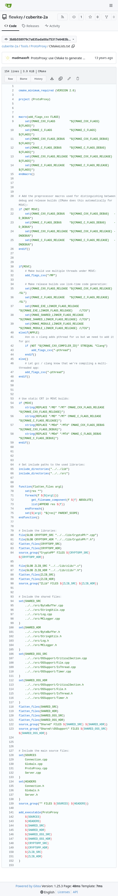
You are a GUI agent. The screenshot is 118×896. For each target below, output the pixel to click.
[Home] (8, 5)
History (38, 78)
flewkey (16, 17)
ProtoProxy (39, 46)
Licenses (64, 892)
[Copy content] (60, 79)
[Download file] (51, 79)
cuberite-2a (37, 17)
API (75, 892)
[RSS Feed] (62, 17)
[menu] (47, 892)
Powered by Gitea (28, 886)
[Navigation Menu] (111, 5)
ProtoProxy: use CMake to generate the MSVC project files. (73, 58)
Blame (23, 78)
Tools (24, 46)
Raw (10, 78)
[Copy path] (73, 46)
